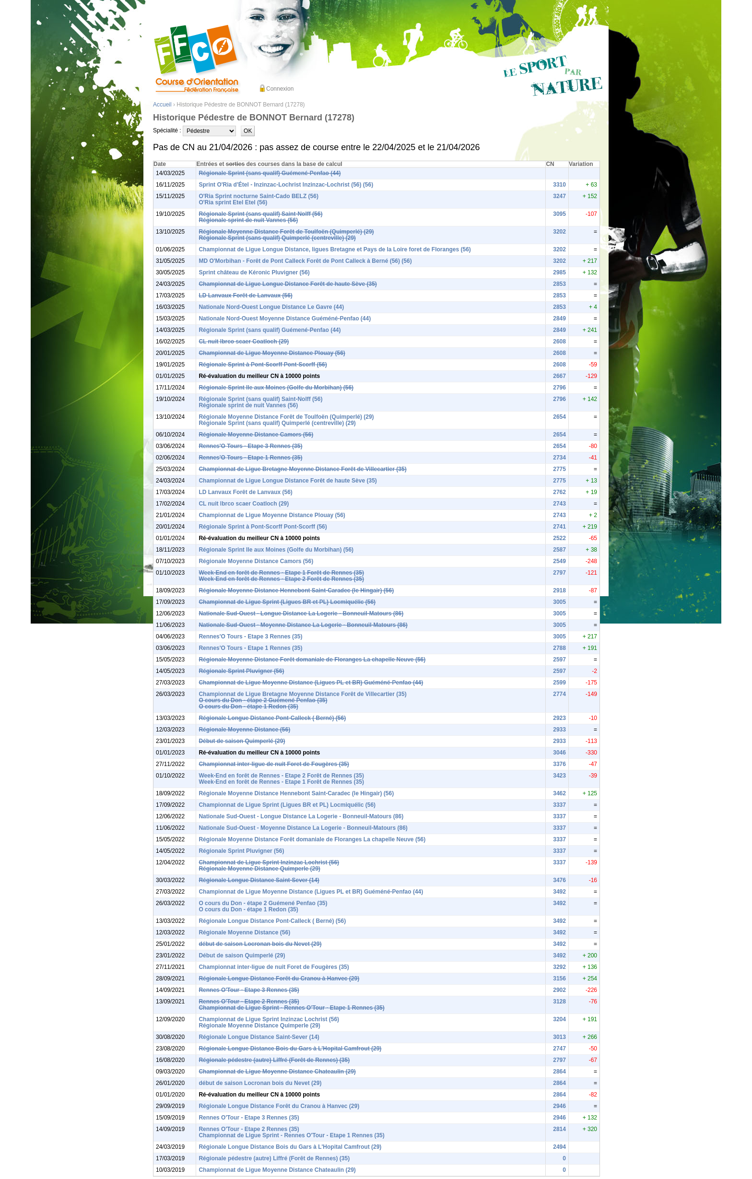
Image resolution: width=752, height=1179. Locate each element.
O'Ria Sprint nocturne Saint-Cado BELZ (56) (258, 196)
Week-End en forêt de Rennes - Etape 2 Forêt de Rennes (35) (281, 579)
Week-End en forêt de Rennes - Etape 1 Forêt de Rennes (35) (281, 572)
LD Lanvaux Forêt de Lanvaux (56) (245, 295)
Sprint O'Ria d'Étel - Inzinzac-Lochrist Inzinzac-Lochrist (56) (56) (286, 184)
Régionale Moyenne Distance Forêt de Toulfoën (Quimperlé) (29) (286, 231)
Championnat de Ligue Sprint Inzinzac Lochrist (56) (269, 862)
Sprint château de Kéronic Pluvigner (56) (254, 272)
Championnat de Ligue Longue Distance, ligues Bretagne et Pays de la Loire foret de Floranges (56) (334, 249)
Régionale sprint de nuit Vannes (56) (248, 220)
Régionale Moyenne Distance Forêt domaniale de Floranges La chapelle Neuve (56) (312, 659)
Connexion (280, 88)
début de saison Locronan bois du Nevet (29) (260, 944)
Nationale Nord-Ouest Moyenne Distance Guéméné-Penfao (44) (285, 318)
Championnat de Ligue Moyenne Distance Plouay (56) (272, 353)
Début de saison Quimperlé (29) (242, 741)
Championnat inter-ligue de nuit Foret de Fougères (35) (274, 764)
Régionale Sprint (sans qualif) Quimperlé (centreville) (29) (277, 238)
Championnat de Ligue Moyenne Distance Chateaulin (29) (277, 1071)
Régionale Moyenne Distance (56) (244, 729)
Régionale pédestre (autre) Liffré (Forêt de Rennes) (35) (274, 1060)
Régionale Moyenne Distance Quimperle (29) (259, 868)
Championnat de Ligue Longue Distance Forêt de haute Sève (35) (287, 284)
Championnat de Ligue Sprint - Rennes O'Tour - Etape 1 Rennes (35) (291, 1007)
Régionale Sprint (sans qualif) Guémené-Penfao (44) (270, 173)
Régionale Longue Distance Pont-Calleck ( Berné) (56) (272, 718)
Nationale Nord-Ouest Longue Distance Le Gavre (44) (271, 307)
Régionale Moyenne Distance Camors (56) (256, 434)
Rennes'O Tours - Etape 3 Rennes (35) (250, 446)
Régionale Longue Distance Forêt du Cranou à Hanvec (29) (279, 978)
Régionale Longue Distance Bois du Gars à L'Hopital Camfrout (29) (290, 1048)
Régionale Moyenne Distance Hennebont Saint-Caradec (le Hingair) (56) (296, 590)
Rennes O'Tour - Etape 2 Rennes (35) (249, 1001)
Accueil (162, 104)
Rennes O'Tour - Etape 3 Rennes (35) (249, 990)
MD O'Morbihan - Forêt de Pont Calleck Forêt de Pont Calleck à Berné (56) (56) (305, 261)
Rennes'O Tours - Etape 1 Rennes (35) (250, 457)
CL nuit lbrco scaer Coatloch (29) (244, 341)
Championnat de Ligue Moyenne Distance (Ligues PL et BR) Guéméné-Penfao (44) (311, 682)
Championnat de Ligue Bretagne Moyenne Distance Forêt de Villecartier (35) (302, 469)
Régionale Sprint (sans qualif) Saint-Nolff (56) (260, 214)
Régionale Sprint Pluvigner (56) (241, 671)
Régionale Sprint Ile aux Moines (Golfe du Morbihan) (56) (276, 387)
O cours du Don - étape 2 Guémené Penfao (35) (263, 700)
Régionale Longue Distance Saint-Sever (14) (259, 880)
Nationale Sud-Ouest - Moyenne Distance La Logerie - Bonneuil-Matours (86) (303, 625)
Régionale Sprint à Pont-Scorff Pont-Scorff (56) (263, 364)
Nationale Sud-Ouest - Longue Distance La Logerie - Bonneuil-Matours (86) (301, 613)
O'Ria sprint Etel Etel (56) (233, 202)
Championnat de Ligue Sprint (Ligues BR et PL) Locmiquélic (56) (287, 602)
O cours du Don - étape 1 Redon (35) (248, 706)
